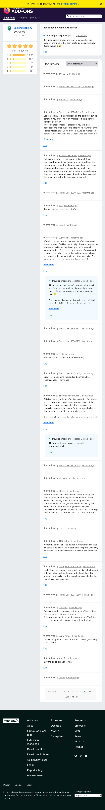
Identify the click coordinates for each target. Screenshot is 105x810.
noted (30, 792)
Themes (22, 17)
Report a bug (35, 770)
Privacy (6, 785)
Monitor (79, 741)
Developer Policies (38, 754)
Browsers (80, 725)
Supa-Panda (65, 636)
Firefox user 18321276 (69, 86)
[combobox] (84, 16)
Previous (52, 691)
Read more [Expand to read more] (48, 139)
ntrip (61, 528)
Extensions (9, 17)
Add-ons (32, 720)
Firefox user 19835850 (70, 595)
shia (61, 205)
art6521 (62, 74)
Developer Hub (36, 749)
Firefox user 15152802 (69, 373)
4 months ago (88, 595)
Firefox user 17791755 (69, 465)
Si (60, 354)
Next (91, 691)
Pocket (79, 746)
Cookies (19, 785)
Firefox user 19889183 (69, 341)
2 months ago (73, 74)
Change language (83, 791)
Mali (61, 658)
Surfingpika (64, 238)
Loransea (63, 607)
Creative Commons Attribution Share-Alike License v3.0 (33, 795)
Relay (78, 736)
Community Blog (37, 759)
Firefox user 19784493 (70, 112)
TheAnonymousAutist (69, 395)
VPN (77, 730)
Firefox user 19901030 (69, 193)
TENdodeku (64, 541)
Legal (29, 785)
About (30, 725)
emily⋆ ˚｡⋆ (64, 99)
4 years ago (81, 35)
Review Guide (35, 775)
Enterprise (57, 736)
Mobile (55, 730)
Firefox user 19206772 (69, 328)
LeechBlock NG (23, 27)
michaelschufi (65, 478)
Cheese (62, 491)
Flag (45, 52)
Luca (61, 225)
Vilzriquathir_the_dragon (70, 566)
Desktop (56, 725)
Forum (30, 764)
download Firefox (69, 4)
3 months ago (88, 112)
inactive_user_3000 (68, 155)
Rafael (62, 677)
